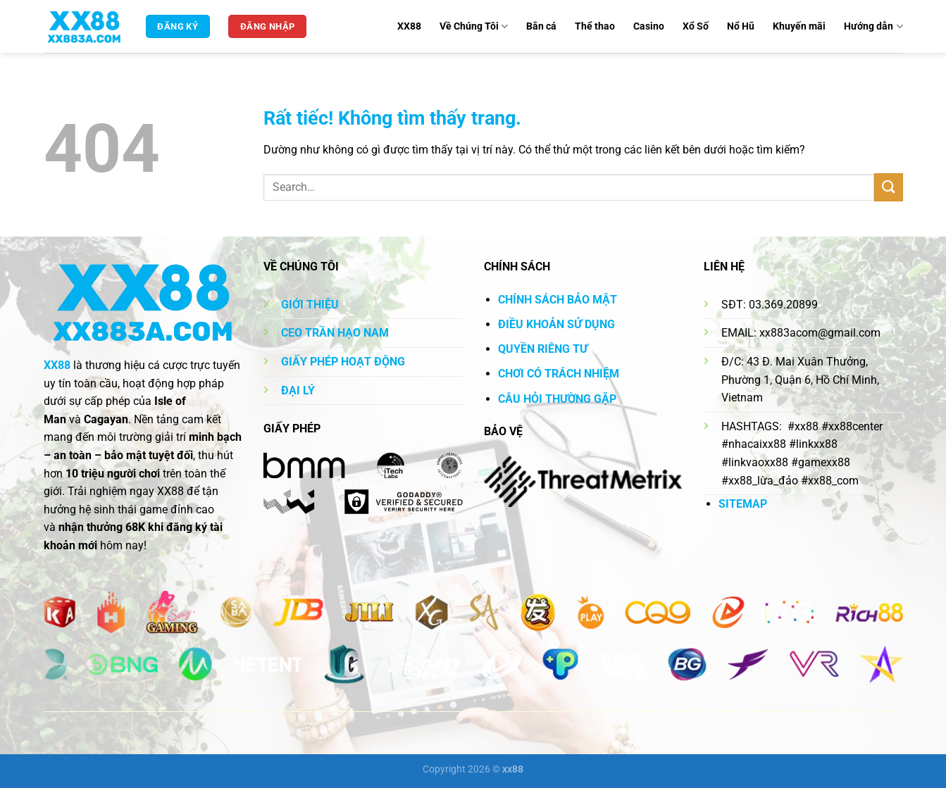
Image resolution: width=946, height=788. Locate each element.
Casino (648, 26)
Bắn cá (541, 26)
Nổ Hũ (740, 26)
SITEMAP (742, 504)
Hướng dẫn (873, 26)
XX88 (409, 26)
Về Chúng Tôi (474, 26)
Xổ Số (696, 26)
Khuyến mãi (799, 26)
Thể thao (595, 26)
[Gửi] (888, 187)
